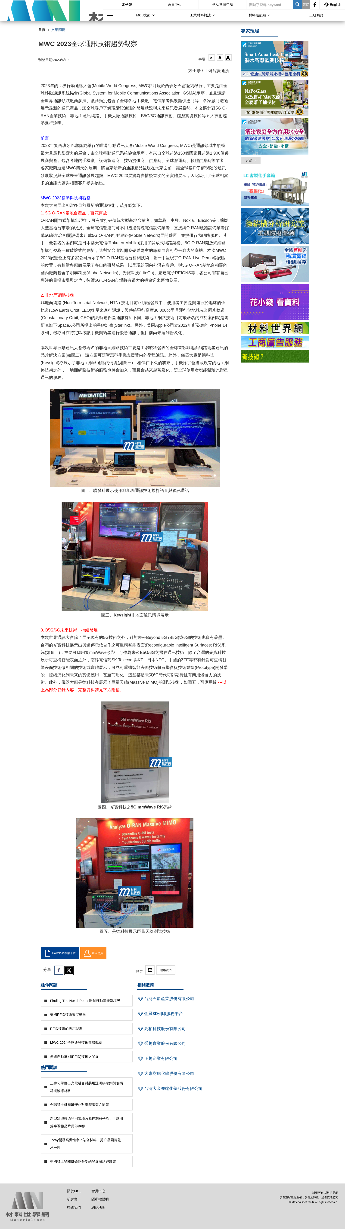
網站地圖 (98, 1207)
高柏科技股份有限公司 (161, 1028)
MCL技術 (143, 15)
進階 (306, 4)
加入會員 (93, 953)
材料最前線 (257, 15)
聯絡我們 (165, 970)
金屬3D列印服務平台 (160, 1013)
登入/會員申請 (222, 4)
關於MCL (74, 1191)
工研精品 (316, 15)
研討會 (72, 1199)
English (332, 4)
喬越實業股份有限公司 (161, 1043)
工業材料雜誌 (200, 15)
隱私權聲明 (100, 1199)
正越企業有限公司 (157, 1058)
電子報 (127, 4)
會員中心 (175, 4)
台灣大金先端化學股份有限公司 (169, 1088)
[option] (275, 189)
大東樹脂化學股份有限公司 (165, 1073)
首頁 (41, 30)
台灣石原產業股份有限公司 (165, 998)
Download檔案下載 (60, 953)
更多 (251, 160)
